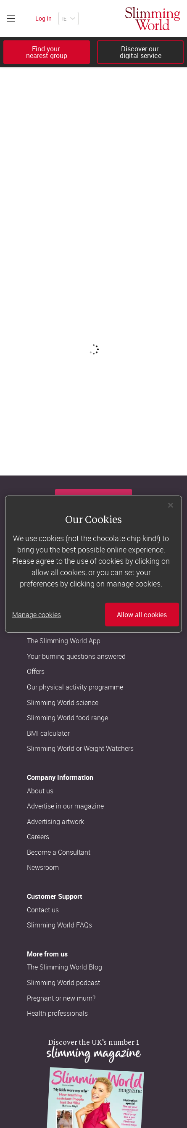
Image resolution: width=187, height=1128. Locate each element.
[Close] (170, 505)
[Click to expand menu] (11, 18)
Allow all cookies (142, 614)
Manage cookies (36, 614)
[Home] (152, 18)
